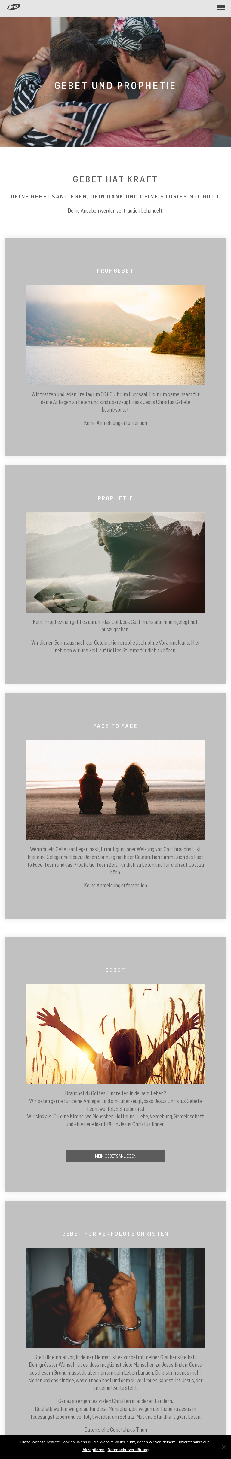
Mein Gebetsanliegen (115, 1156)
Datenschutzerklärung (128, 1450)
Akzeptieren (93, 1450)
